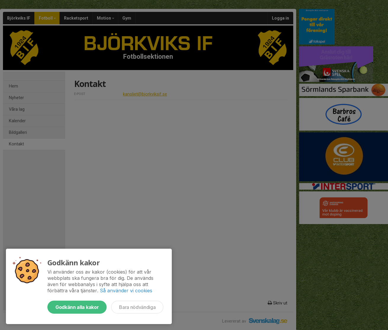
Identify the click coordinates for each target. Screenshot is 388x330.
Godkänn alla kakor (77, 307)
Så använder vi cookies (126, 290)
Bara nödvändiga (137, 307)
